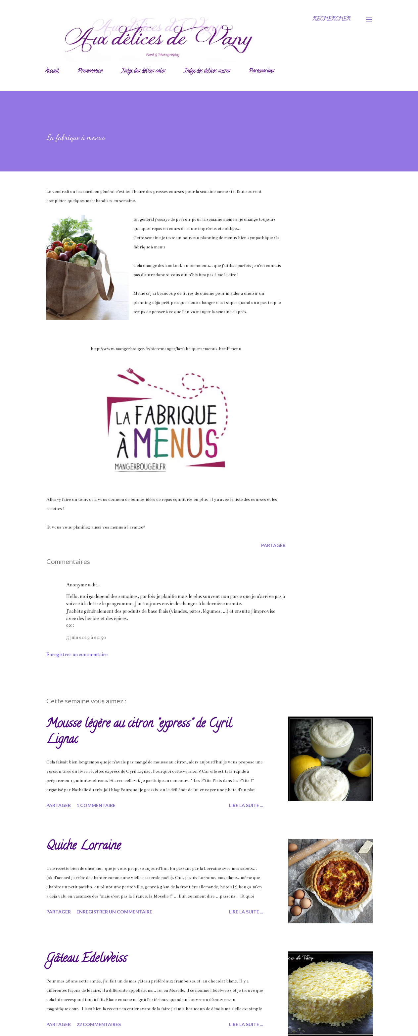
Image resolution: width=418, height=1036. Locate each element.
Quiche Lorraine (83, 846)
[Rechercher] (331, 19)
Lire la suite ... (246, 805)
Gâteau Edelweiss (86, 959)
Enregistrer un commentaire (77, 654)
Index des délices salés (143, 71)
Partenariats (261, 71)
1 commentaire (96, 805)
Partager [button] (273, 545)
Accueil (52, 71)
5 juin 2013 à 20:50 (86, 637)
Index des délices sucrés (207, 71)
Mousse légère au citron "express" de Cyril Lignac (139, 732)
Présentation (90, 71)
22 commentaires (98, 1024)
